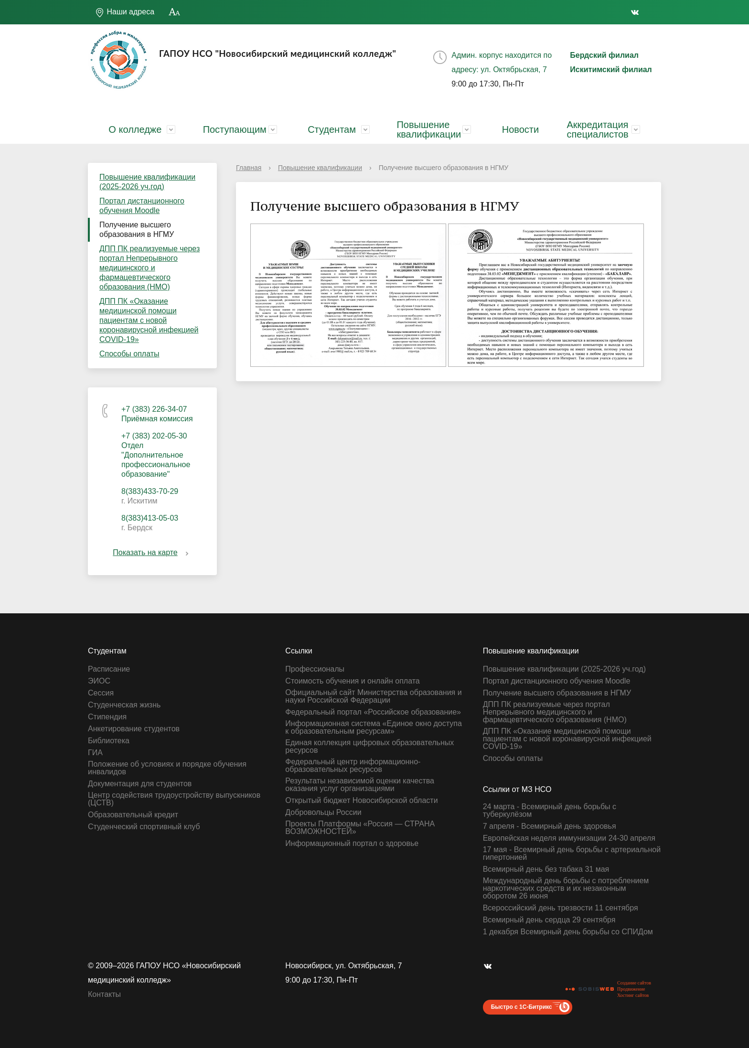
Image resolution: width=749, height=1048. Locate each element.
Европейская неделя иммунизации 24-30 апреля (569, 838)
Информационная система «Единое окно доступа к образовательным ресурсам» (373, 727)
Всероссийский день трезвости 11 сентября (560, 908)
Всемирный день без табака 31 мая (546, 869)
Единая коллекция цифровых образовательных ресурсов (369, 746)
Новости (520, 129)
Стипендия (107, 717)
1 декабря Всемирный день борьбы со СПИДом (568, 932)
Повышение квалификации (428, 129)
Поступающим (235, 129)
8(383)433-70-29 (149, 491)
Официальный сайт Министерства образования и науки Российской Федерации (373, 696)
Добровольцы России (323, 812)
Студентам (332, 129)
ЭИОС (99, 681)
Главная (248, 167)
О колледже (134, 129)
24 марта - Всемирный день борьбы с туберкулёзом (549, 810)
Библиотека (108, 741)
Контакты (104, 994)
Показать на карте (152, 552)
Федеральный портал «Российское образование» (373, 712)
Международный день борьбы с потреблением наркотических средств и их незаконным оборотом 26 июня (566, 888)
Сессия (101, 693)
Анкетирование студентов (134, 729)
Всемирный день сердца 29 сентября (549, 920)
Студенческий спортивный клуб (144, 827)
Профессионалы (314, 669)
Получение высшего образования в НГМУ (136, 229)
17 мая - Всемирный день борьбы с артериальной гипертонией (572, 853)
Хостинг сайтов (633, 995)
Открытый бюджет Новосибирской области (361, 800)
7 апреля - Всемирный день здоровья (549, 826)
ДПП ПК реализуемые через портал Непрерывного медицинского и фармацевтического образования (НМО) (149, 268)
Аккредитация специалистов (597, 129)
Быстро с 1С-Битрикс (521, 1007)
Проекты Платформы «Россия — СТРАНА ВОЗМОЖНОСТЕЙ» (360, 827)
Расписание (109, 669)
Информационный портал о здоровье (351, 843)
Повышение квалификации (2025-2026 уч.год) (147, 182)
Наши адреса (124, 12)
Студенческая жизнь (124, 705)
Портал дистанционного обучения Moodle (141, 205)
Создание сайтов (634, 982)
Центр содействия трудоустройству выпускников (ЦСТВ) (174, 799)
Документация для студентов (140, 784)
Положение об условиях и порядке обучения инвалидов (167, 768)
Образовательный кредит (133, 815)
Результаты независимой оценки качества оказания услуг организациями (359, 784)
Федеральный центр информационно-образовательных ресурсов (352, 765)
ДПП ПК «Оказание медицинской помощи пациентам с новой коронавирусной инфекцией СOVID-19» (148, 320)
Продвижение (631, 989)
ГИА (95, 753)
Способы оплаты (129, 354)
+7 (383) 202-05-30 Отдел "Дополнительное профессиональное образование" (155, 455)
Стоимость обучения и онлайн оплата (352, 681)
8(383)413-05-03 (149, 518)
